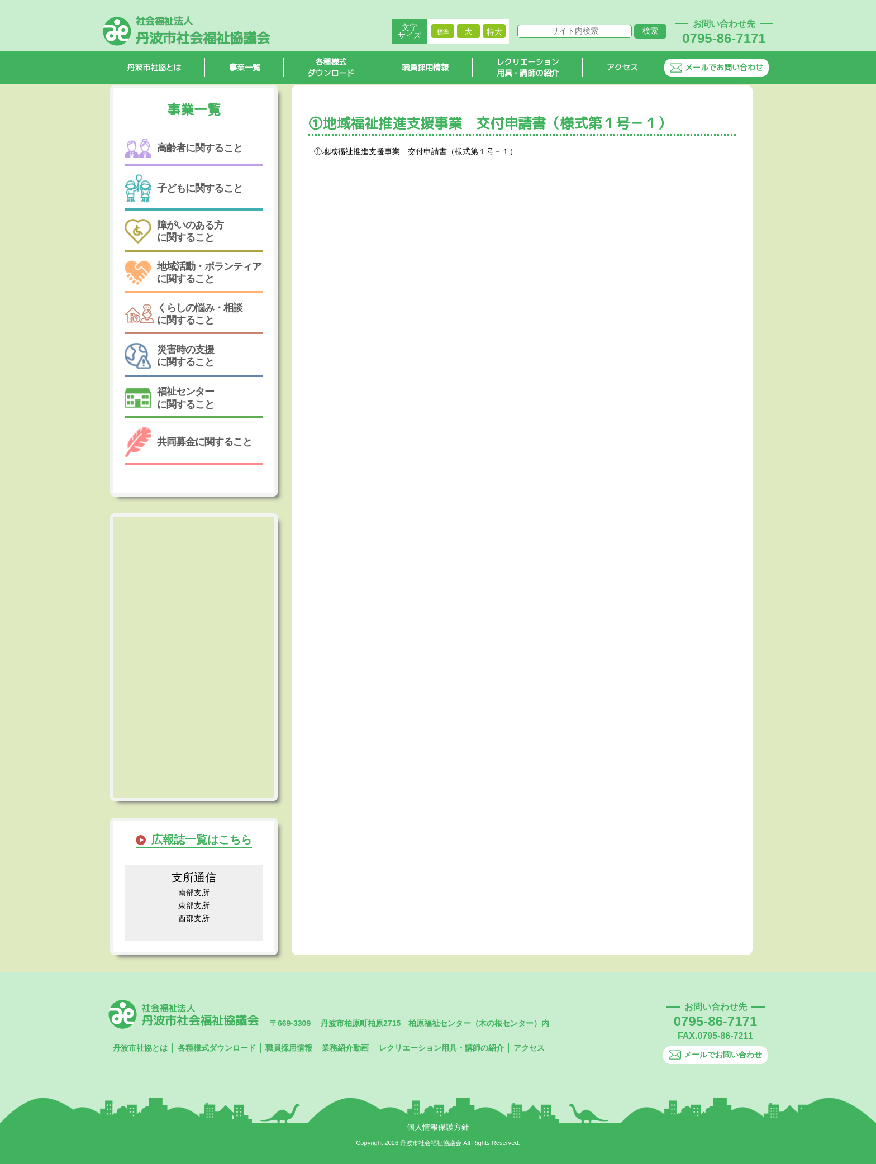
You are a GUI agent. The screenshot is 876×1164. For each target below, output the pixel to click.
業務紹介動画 (345, 1047)
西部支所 (194, 918)
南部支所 (194, 892)
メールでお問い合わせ (716, 67)
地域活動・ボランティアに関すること (193, 272)
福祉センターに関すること (169, 397)
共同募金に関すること (188, 442)
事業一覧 (244, 67)
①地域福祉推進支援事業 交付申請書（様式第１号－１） (415, 151)
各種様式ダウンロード (331, 67)
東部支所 (194, 905)
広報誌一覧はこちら (201, 839)
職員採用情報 (425, 67)
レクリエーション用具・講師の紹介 (528, 67)
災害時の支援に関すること (169, 355)
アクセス (622, 67)
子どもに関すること (183, 188)
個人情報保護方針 (438, 1127)
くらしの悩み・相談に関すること (183, 314)
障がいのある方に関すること (174, 231)
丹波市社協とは (154, 67)
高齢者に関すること (183, 148)
